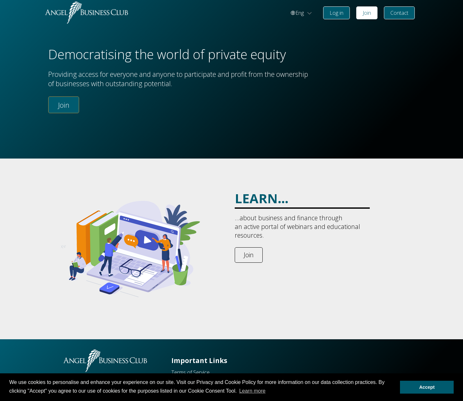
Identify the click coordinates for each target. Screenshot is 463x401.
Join (367, 12)
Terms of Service (190, 372)
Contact (399, 12)
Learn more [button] (252, 391)
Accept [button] (427, 387)
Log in (336, 12)
